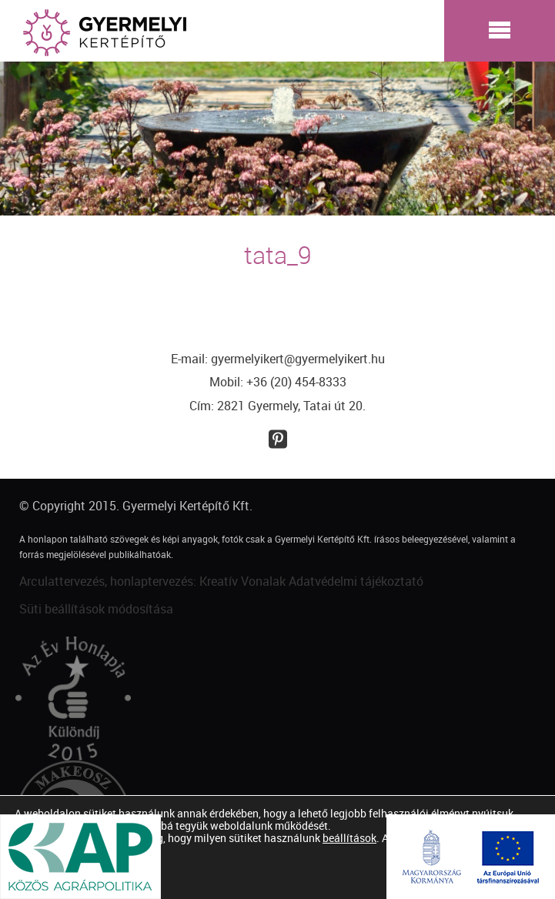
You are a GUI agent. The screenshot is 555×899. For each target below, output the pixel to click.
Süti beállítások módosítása (96, 608)
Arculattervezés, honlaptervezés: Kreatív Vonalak (152, 581)
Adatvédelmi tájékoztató (356, 581)
